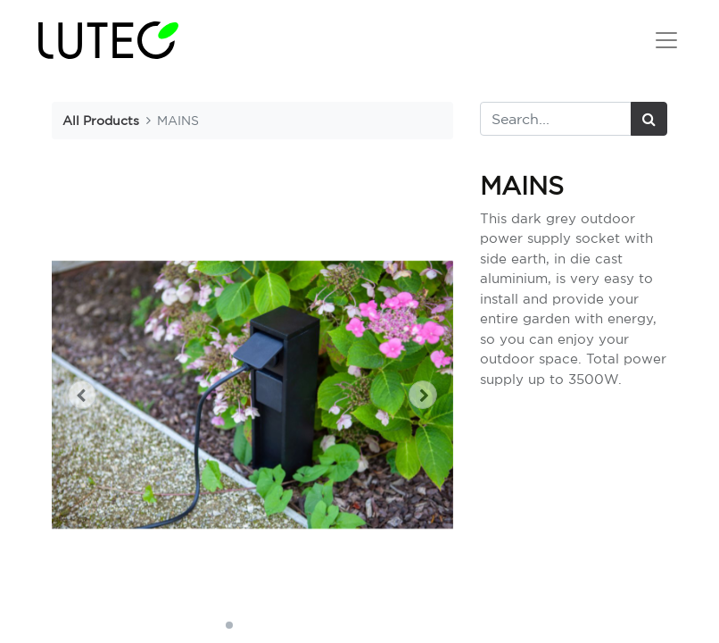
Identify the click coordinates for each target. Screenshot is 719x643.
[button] (82, 394)
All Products (100, 120)
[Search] (649, 119)
